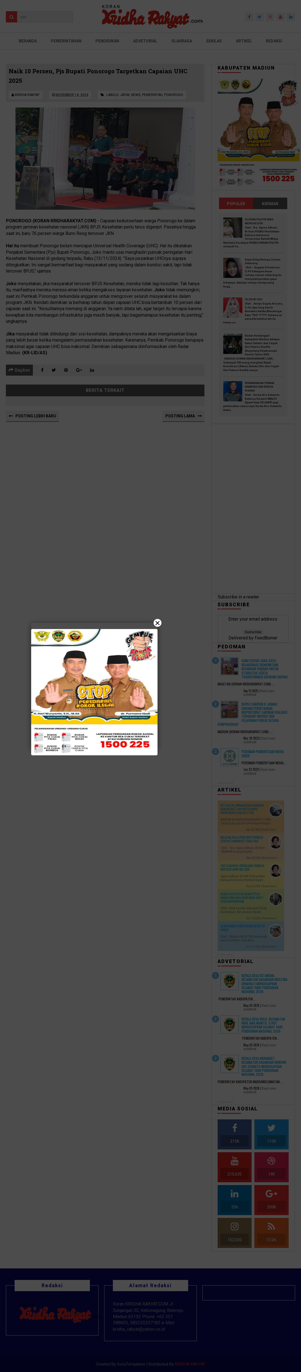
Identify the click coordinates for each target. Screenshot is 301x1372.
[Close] (150, 686)
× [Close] (157, 623)
